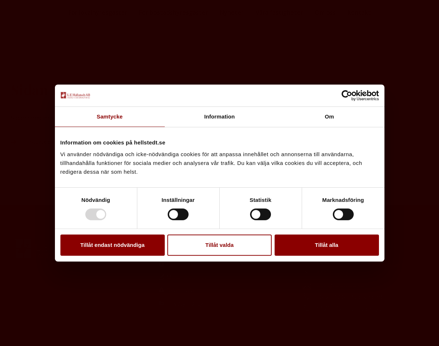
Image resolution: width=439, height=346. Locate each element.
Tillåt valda (219, 245)
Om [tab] (329, 116)
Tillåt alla (326, 245)
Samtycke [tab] (110, 116)
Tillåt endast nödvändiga (112, 245)
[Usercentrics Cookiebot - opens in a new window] (347, 95)
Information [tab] (219, 116)
